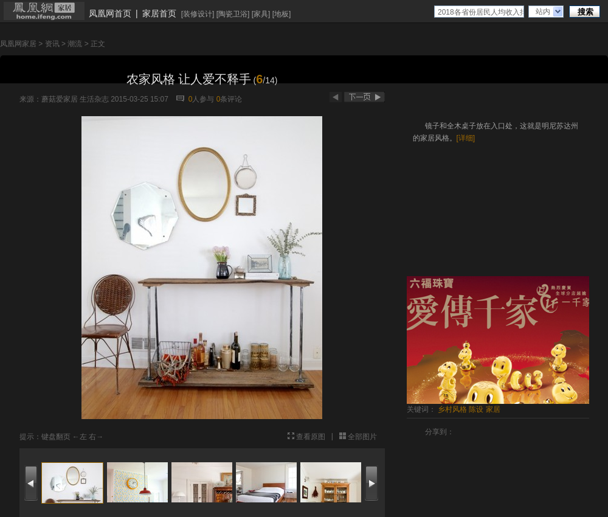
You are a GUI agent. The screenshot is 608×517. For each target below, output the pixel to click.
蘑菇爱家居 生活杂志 (75, 99)
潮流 (74, 44)
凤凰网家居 (18, 44)
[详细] (466, 138)
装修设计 (197, 14)
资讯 (52, 44)
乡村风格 (452, 409)
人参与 (201, 99)
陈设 (476, 409)
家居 (493, 409)
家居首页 (159, 13)
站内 (543, 11)
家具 (261, 14)
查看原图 (310, 436)
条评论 (229, 99)
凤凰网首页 (110, 13)
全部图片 (362, 436)
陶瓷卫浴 (232, 14)
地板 (281, 14)
